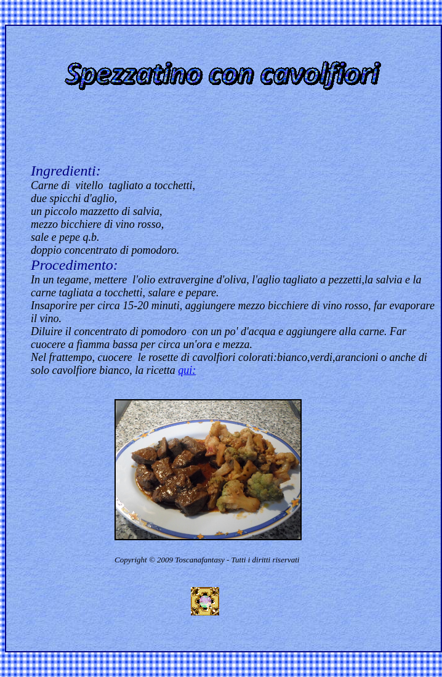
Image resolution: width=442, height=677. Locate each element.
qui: (187, 370)
